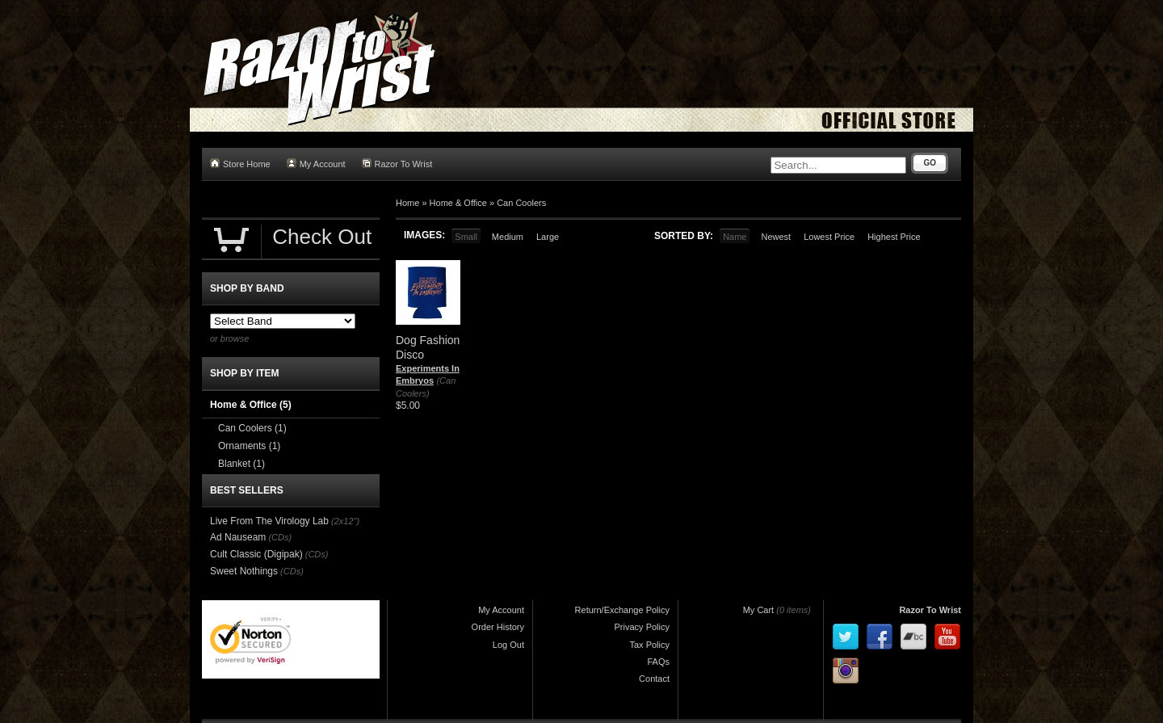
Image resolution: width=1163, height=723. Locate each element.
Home (407, 203)
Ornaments (249, 446)
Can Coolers (521, 203)
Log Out (508, 644)
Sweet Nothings (244, 571)
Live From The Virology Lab (269, 521)
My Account (316, 163)
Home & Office (458, 203)
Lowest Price (829, 237)
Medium (507, 237)
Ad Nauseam (238, 537)
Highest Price (893, 237)
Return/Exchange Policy (622, 610)
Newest (776, 237)
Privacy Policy (642, 627)
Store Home (240, 163)
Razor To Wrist (397, 163)
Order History (498, 627)
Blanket (241, 463)
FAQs (658, 661)
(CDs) (280, 537)
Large (547, 237)
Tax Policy (649, 644)
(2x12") (345, 521)
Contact (654, 678)
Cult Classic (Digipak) (256, 554)
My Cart (759, 610)
